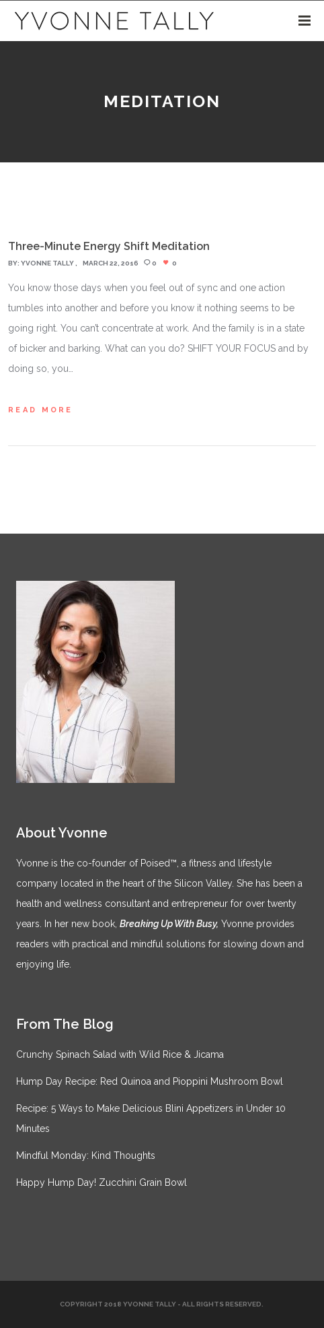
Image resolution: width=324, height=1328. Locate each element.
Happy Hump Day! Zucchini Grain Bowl (101, 1182)
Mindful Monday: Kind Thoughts (85, 1155)
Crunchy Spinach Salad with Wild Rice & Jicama (120, 1054)
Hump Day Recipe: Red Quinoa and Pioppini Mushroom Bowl (149, 1081)
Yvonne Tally (47, 263)
